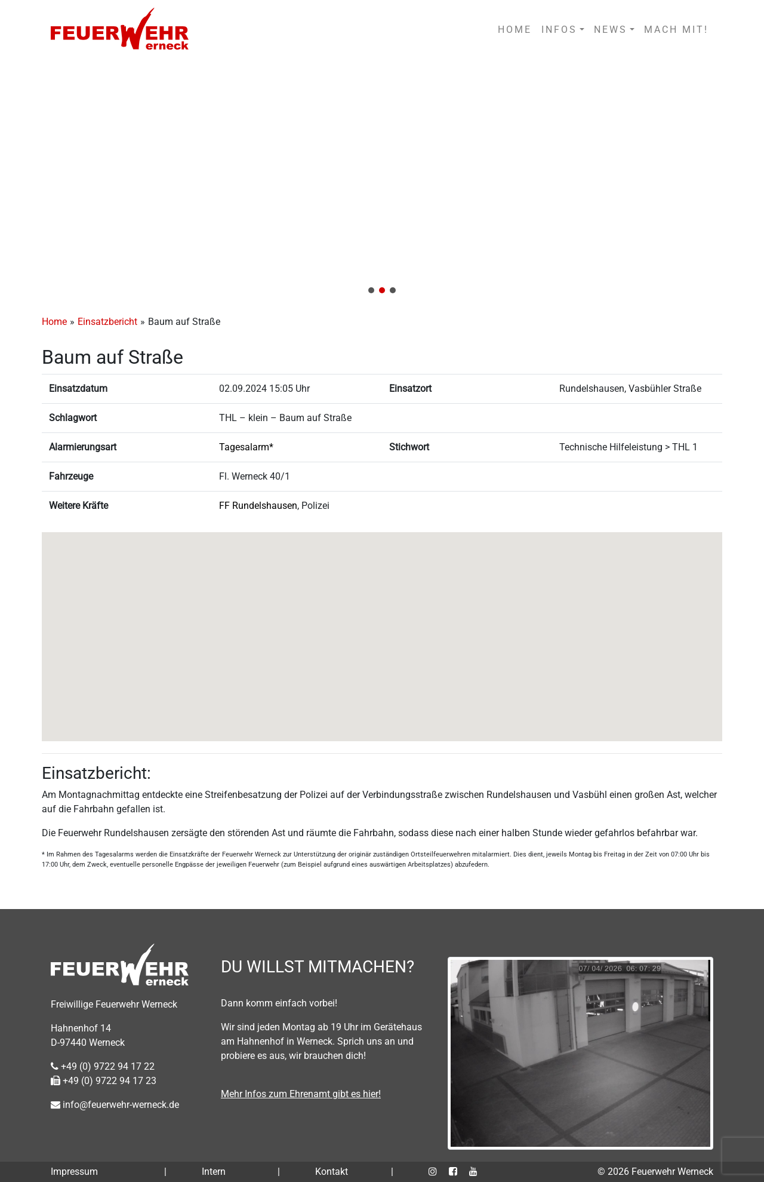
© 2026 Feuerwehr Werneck (655, 1171)
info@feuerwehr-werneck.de (115, 1104)
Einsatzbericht (107, 321)
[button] (382, 181)
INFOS (559, 29)
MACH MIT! (676, 29)
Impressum (74, 1171)
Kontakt (331, 1171)
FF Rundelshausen (258, 505)
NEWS (610, 29)
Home (54, 321)
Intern (214, 1171)
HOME (515, 29)
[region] (382, 181)
